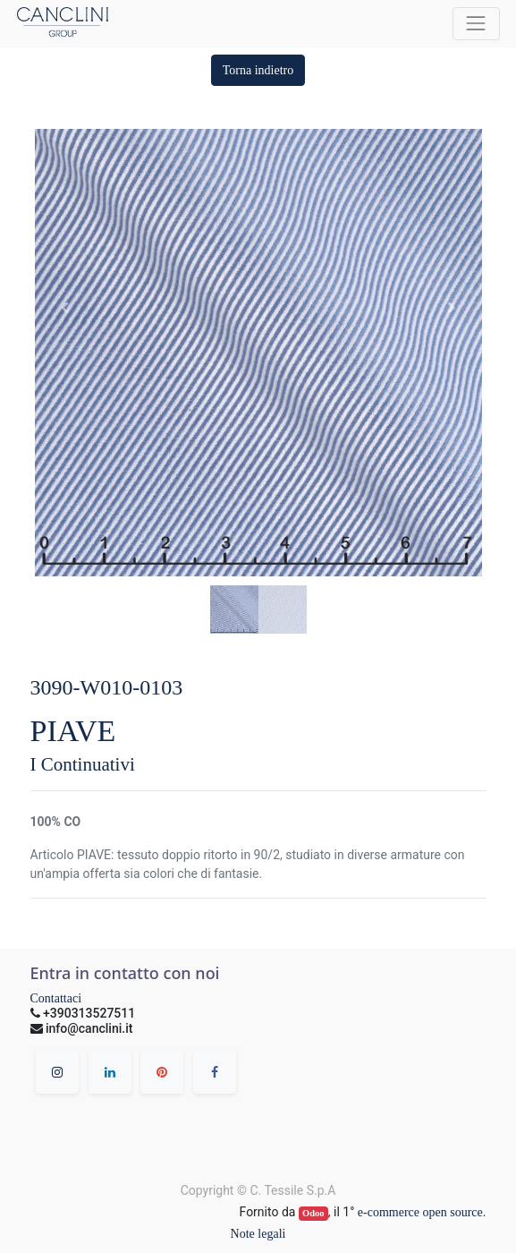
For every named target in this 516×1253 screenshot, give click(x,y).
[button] (258, 70)
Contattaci (56, 998)
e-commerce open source (420, 1212)
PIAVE (73, 730)
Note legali (258, 1233)
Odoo (313, 1213)
